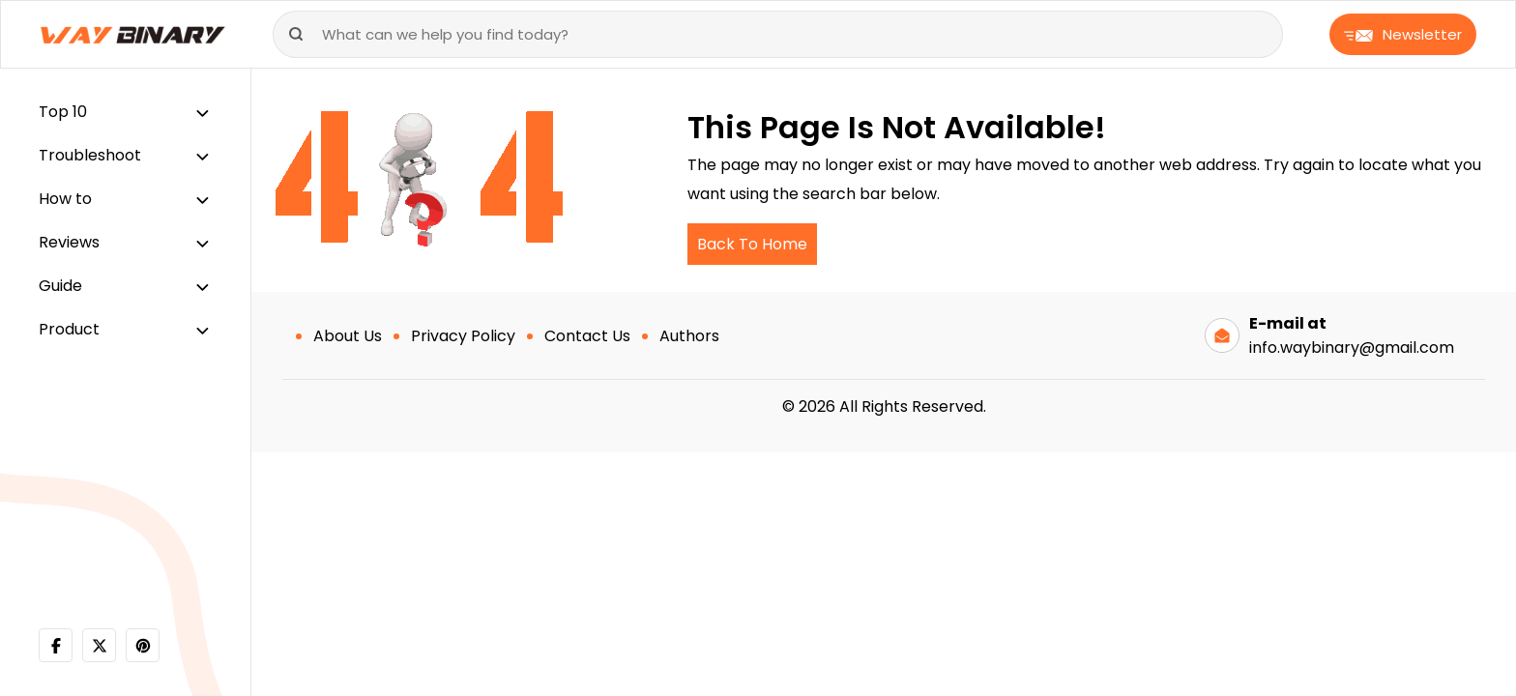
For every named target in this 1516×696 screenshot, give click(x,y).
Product (69, 329)
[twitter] (99, 645)
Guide (60, 286)
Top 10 (63, 112)
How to (65, 199)
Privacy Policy (463, 336)
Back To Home (752, 244)
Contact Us (587, 336)
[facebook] (56, 645)
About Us (347, 336)
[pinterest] (143, 645)
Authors (689, 336)
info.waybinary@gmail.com (1351, 347)
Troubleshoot (90, 155)
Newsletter (1403, 34)
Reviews (69, 242)
